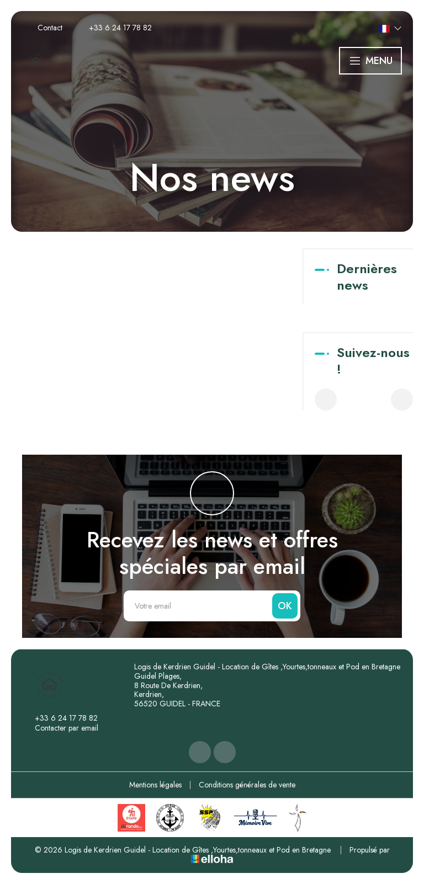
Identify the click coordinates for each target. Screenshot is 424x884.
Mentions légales (155, 784)
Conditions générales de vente (247, 784)
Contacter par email (60, 728)
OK (285, 606)
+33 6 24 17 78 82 (60, 718)
